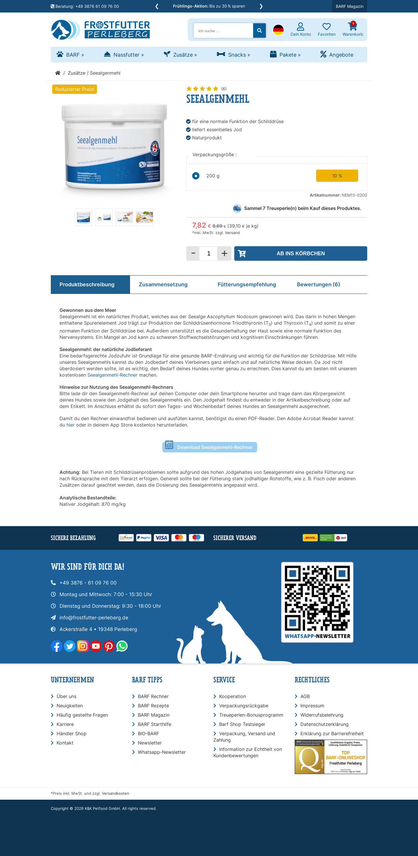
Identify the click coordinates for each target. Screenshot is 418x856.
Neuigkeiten (70, 705)
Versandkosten (115, 793)
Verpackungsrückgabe (243, 705)
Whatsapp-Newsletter (162, 752)
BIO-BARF (148, 733)
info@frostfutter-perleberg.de (94, 618)
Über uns (66, 696)
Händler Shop (72, 733)
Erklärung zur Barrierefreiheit (332, 733)
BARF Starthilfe (154, 724)
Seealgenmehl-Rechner (112, 375)
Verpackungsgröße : (215, 154)
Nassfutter (128, 55)
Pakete (290, 55)
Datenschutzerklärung (324, 724)
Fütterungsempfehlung (247, 284)
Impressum (312, 705)
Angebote (341, 55)
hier (71, 425)
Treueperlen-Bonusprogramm (251, 715)
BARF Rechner (153, 696)
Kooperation (232, 696)
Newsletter (150, 743)
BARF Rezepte (153, 705)
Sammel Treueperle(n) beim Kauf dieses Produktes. (302, 208)
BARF (75, 55)
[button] (278, 30)
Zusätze (185, 55)
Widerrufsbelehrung (321, 715)
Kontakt (65, 743)
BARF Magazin (349, 6)
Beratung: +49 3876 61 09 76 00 (85, 6)
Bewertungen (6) (318, 284)
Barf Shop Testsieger (242, 724)
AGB (305, 696)
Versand (232, 233)
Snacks (239, 55)
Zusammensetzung (163, 284)
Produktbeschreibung (87, 284)
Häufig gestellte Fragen (82, 715)
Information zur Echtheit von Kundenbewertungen (247, 752)
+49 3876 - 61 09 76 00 (88, 583)
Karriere (65, 724)
